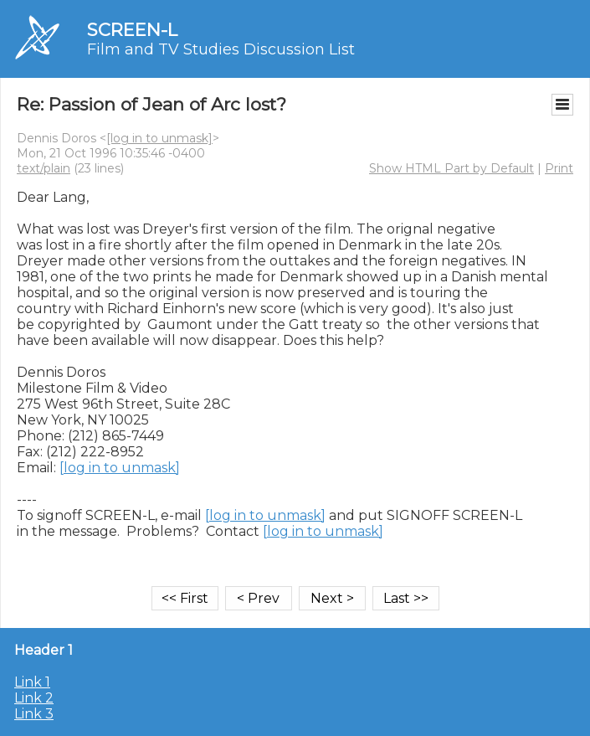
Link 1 (32, 682)
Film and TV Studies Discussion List (221, 49)
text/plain (43, 168)
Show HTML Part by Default (451, 168)
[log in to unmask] (159, 138)
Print (559, 168)
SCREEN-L (132, 29)
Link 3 (34, 714)
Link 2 (34, 698)
